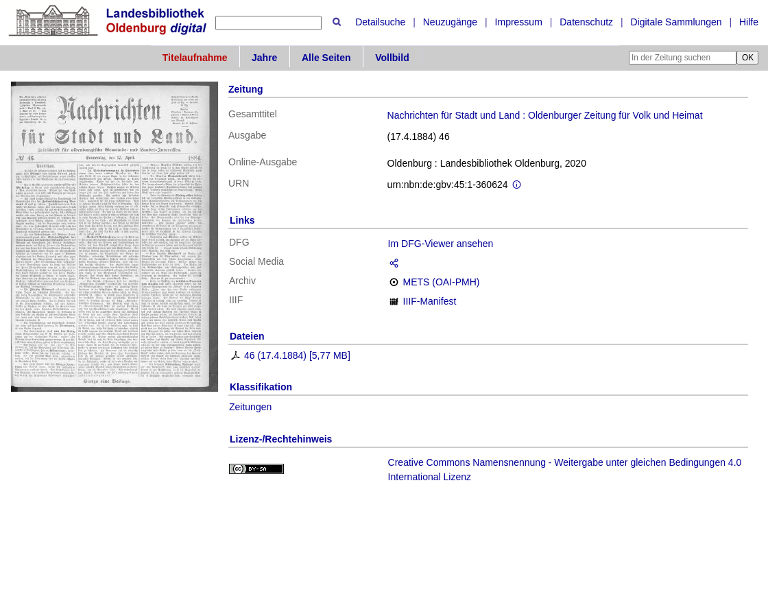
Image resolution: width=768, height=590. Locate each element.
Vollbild (392, 57)
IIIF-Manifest (430, 301)
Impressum (518, 21)
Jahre (264, 57)
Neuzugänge (450, 21)
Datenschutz (586, 21)
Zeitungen (250, 406)
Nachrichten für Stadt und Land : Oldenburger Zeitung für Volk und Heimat (545, 115)
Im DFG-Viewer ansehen (441, 243)
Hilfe (748, 21)
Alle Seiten (326, 57)
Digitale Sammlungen (675, 21)
